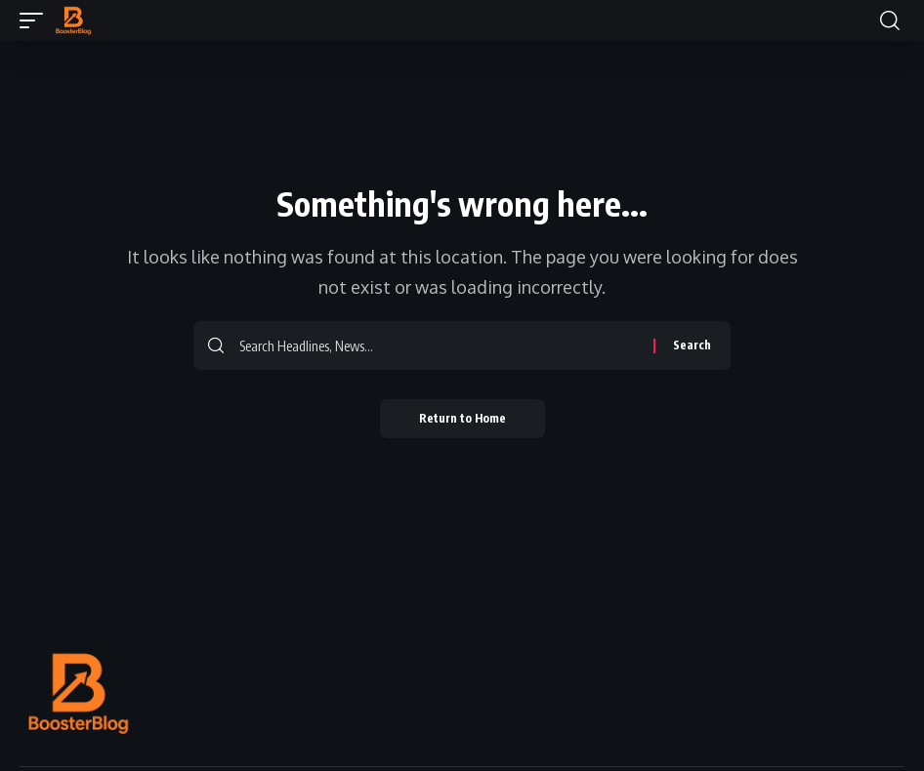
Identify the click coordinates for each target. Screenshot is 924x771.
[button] (36, 20)
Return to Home (462, 418)
